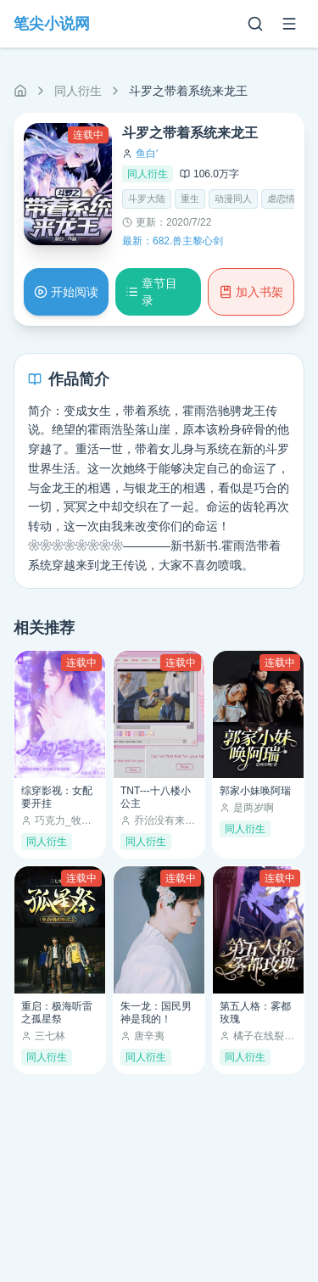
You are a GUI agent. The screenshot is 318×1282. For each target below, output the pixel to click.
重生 (190, 198)
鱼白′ (147, 154)
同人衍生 (78, 91)
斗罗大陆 (146, 198)
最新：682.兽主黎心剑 (172, 241)
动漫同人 (233, 198)
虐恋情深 (285, 198)
